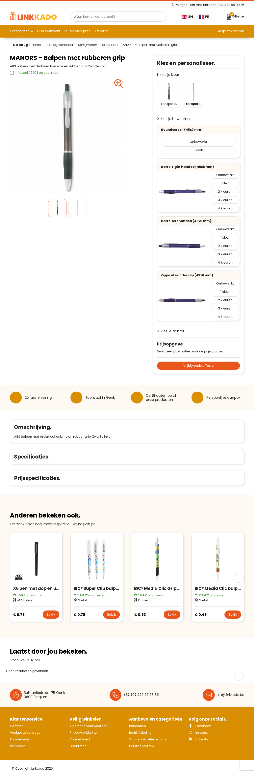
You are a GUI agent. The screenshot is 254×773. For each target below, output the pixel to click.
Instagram (200, 728)
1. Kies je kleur (168, 75)
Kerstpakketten (141, 742)
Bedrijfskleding (140, 728)
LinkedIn (198, 735)
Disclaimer (77, 742)
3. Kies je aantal (170, 327)
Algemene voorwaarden (88, 722)
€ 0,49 (201, 610)
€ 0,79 (19, 610)
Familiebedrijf (20, 735)
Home (36, 45)
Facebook (200, 722)
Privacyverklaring (83, 728)
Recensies (18, 742)
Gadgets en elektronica (147, 735)
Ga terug (20, 45)
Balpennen (109, 45)
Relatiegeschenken (59, 45)
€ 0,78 (79, 610)
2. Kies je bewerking (173, 115)
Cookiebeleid (79, 735)
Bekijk (51, 610)
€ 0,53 (140, 610)
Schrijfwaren (87, 45)
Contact (16, 722)
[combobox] (114, 17)
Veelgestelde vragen (26, 728)
